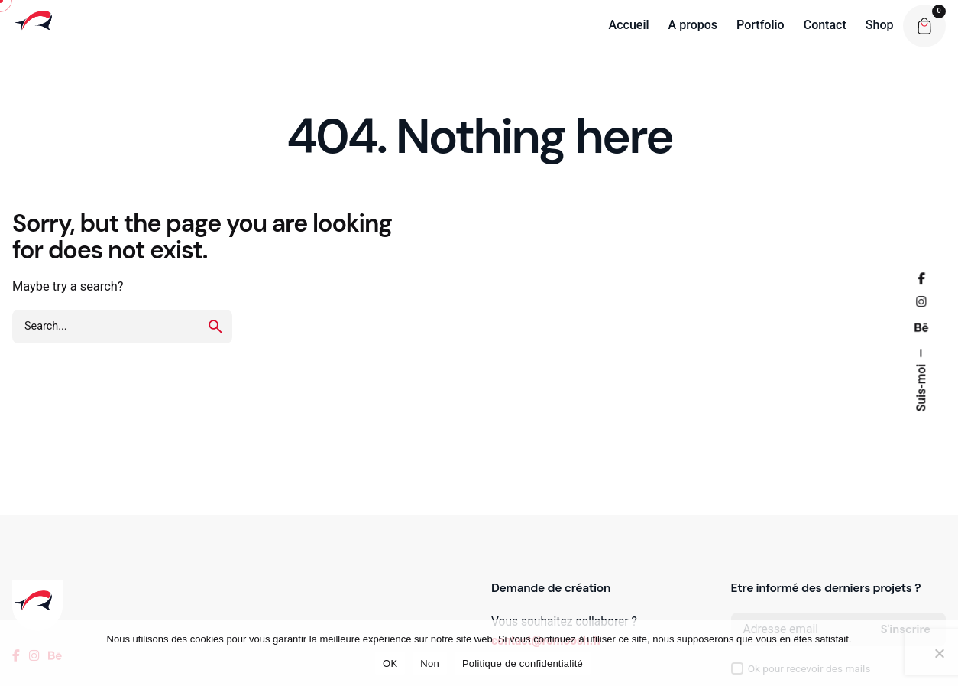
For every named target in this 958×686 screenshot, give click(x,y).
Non (429, 663)
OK (390, 663)
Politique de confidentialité (522, 663)
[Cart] (924, 26)
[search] (215, 326)
